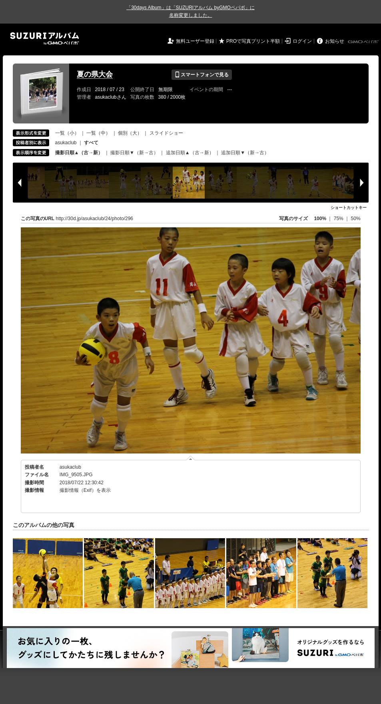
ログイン (302, 41)
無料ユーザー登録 (195, 41)
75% (339, 218)
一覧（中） (98, 133)
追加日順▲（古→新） (190, 152)
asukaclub (66, 142)
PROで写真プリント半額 (253, 41)
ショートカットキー (349, 207)
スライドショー (166, 133)
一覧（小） (67, 133)
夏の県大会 (95, 74)
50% (355, 218)
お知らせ (334, 41)
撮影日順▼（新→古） (134, 152)
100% (320, 218)
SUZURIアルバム (44, 38)
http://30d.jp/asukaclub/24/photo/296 (94, 218)
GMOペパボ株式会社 (364, 42)
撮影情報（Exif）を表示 (85, 490)
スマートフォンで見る (202, 75)
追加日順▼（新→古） (245, 152)
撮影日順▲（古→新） (79, 152)
